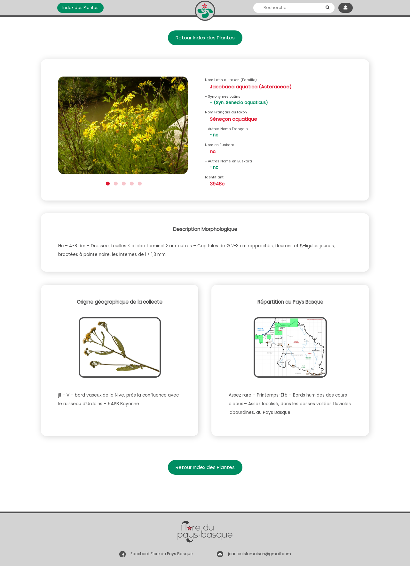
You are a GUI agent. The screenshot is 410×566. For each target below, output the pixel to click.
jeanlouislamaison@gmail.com (259, 553)
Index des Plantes (80, 7)
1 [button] (107, 182)
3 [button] (123, 182)
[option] (123, 127)
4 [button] (131, 182)
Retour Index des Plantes (205, 37)
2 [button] (115, 182)
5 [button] (139, 182)
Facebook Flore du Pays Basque (161, 553)
